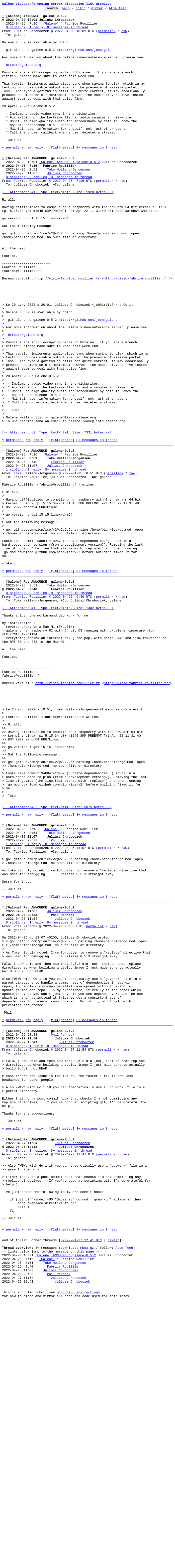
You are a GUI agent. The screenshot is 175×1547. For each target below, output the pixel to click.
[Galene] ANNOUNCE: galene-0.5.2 (69, 192)
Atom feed (125, 9)
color (88, 9)
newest (113, 1476)
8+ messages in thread (96, 176)
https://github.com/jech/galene (86, 58)
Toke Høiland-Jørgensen (68, 201)
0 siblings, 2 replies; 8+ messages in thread (49, 210)
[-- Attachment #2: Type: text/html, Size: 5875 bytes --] (57, 963)
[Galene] (51, 27)
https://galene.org (23, 76)
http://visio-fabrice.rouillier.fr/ (137, 331)
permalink (106, 36)
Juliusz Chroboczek (64, 205)
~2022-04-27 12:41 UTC (81, 1476)
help (73, 9)
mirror (105, 9)
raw (124, 36)
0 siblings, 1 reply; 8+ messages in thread (47, 31)
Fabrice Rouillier (67, 550)
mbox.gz (87, 1485)
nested (66, 176)
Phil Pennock (62, 1001)
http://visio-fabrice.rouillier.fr (67, 331)
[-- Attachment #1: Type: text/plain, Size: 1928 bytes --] (58, 228)
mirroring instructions (78, 1537)
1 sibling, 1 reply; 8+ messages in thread (46, 559)
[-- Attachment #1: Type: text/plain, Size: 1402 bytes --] (58, 724)
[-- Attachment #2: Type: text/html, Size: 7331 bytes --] (57, 516)
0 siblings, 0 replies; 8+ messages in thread (49, 706)
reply (38, 176)
